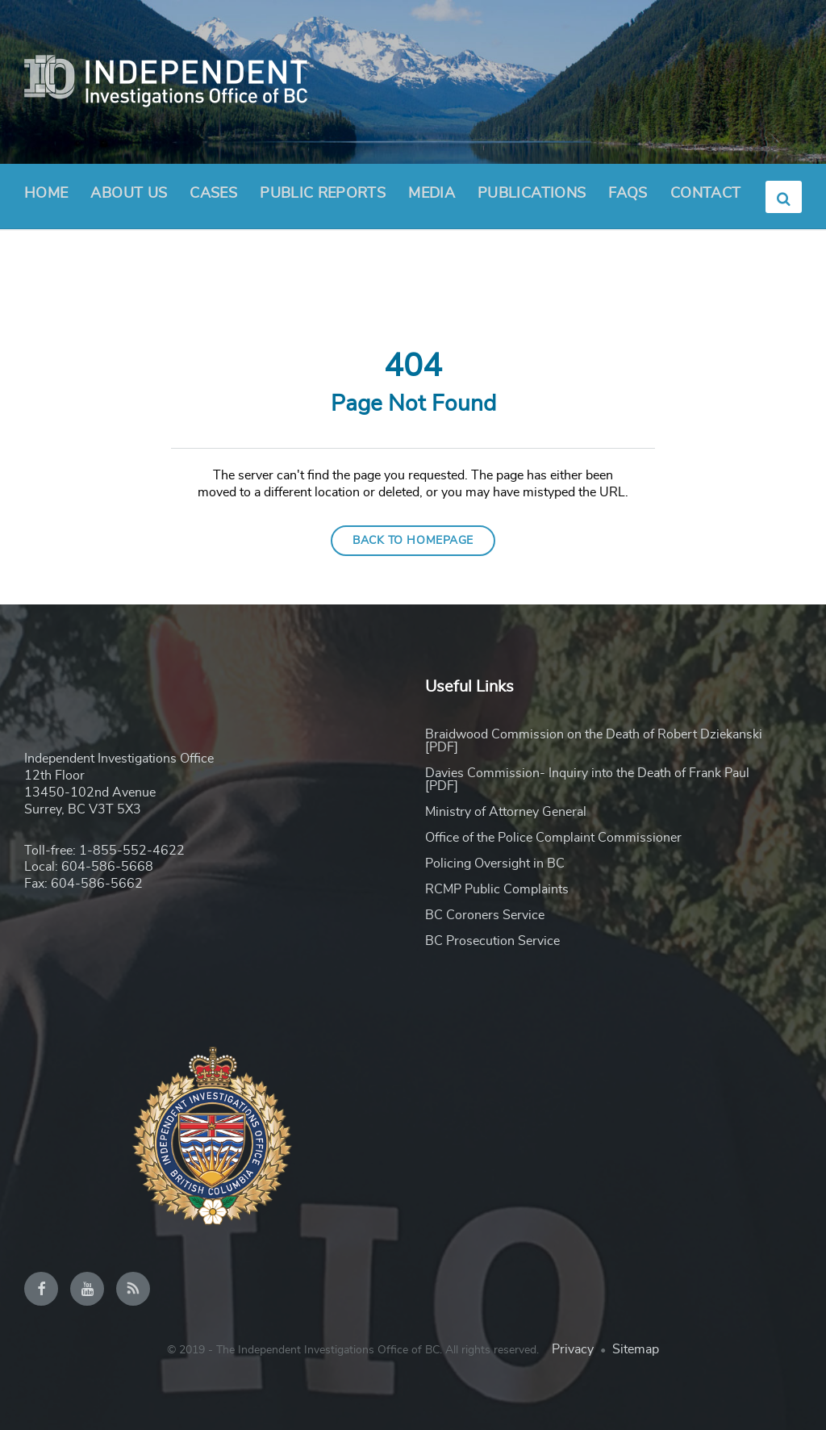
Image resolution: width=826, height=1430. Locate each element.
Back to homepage (413, 540)
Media (431, 193)
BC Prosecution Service (492, 941)
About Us (128, 198)
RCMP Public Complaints (497, 889)
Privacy (573, 1349)
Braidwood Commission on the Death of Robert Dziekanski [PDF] (593, 741)
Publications (532, 193)
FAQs (627, 193)
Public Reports (323, 193)
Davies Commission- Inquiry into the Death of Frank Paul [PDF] (587, 779)
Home (46, 193)
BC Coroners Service (484, 915)
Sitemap (635, 1349)
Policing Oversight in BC (495, 863)
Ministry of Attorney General (505, 811)
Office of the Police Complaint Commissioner (553, 837)
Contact (705, 193)
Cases (213, 193)
